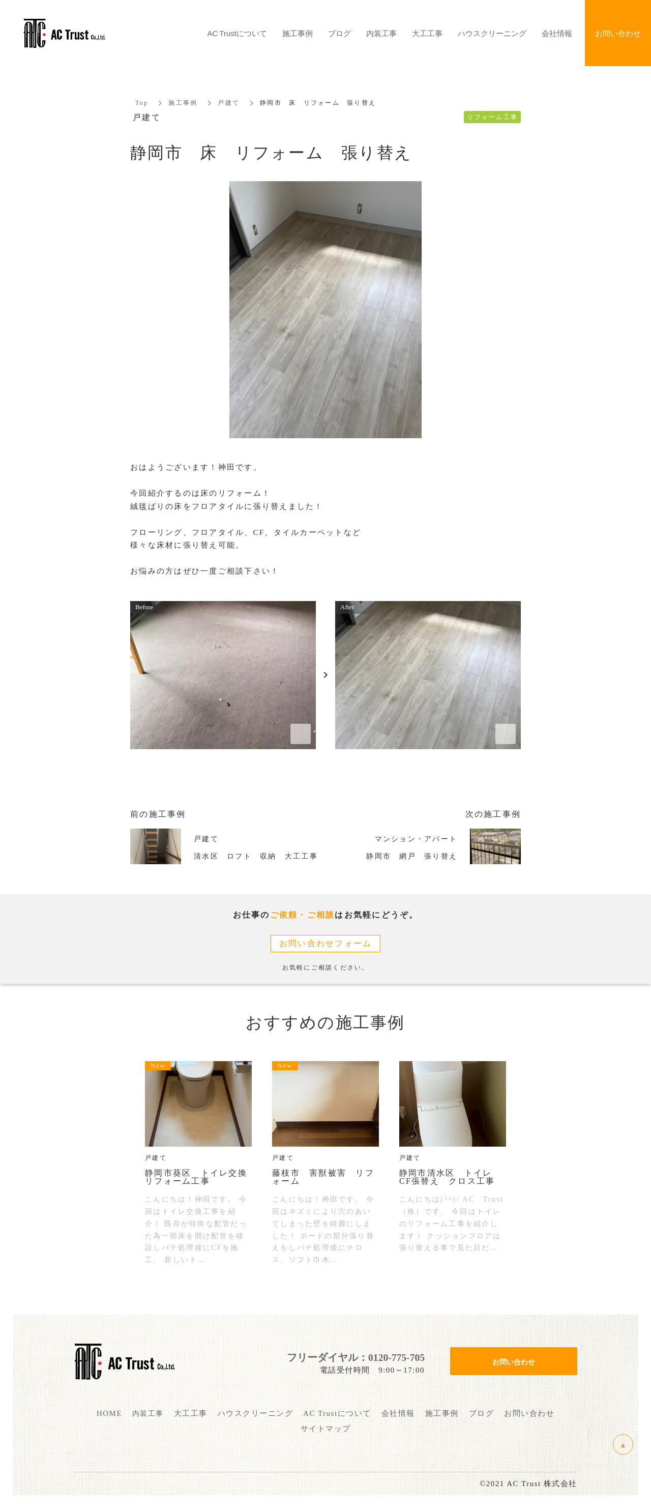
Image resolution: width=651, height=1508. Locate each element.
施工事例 (182, 102)
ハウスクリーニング (492, 33)
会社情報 (557, 33)
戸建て (229, 102)
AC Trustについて (237, 33)
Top (141, 102)
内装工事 (381, 33)
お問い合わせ (513, 1361)
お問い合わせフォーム (325, 943)
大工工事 (427, 33)
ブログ (339, 33)
